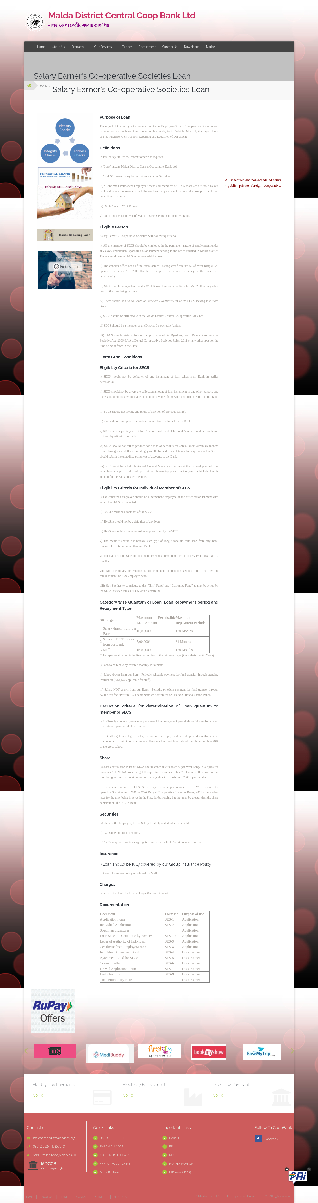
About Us (58, 47)
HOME (29, 1197)
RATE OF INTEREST (112, 1138)
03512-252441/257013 (49, 1146)
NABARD (174, 1138)
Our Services (105, 47)
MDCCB (52, 1165)
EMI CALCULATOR (111, 1146)
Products (79, 47)
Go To (38, 1095)
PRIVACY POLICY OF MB (115, 1163)
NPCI (172, 1155)
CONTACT (82, 1197)
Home (41, 47)
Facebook (271, 1139)
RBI (171, 1146)
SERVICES (100, 1197)
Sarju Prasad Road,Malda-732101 (56, 1155)
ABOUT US (46, 1197)
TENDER (64, 1197)
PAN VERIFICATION (181, 1163)
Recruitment (147, 47)
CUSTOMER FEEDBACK (114, 1155)
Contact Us (170, 47)
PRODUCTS (120, 1197)
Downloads (191, 47)
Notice (212, 47)
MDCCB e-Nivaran (111, 1172)
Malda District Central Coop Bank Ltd (113, 20)
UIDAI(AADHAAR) (180, 1172)
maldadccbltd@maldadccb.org (54, 1138)
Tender (127, 47)
